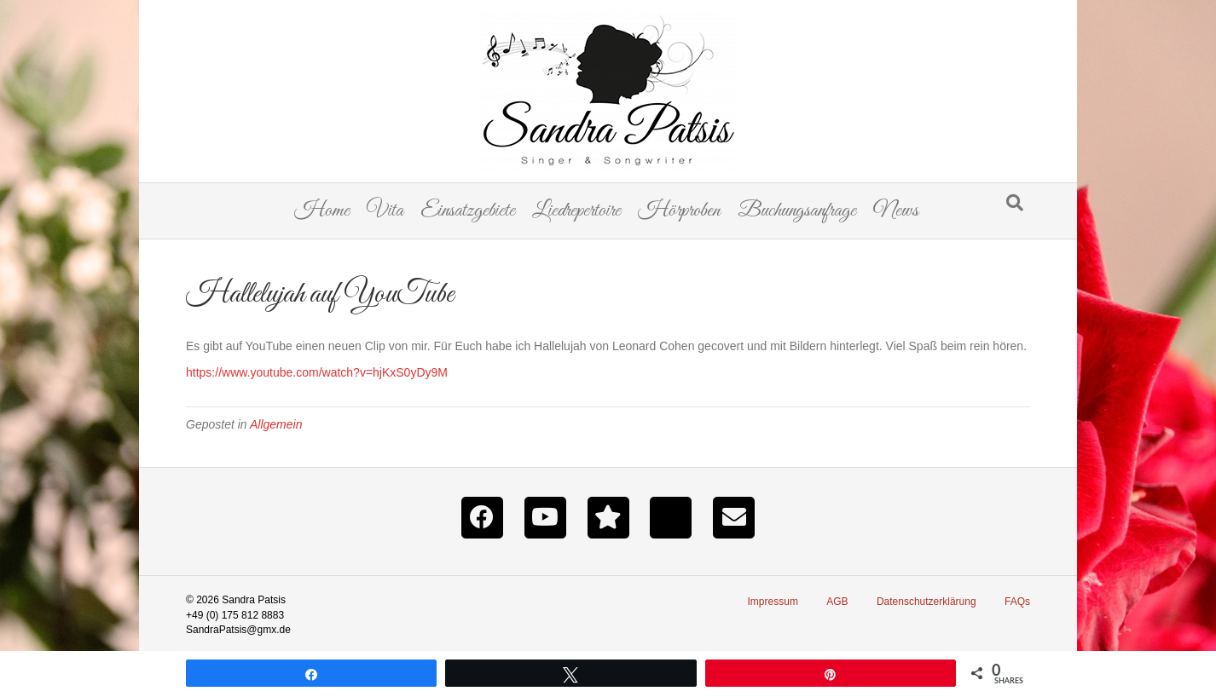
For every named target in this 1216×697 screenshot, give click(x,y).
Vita (385, 211)
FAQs (1017, 602)
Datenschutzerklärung (926, 602)
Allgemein (276, 424)
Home (322, 211)
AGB (837, 602)
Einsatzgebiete (467, 211)
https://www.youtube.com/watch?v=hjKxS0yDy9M (317, 372)
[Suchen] (1014, 202)
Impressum (773, 602)
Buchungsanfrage (797, 211)
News (895, 211)
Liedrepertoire (576, 211)
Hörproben (679, 211)
